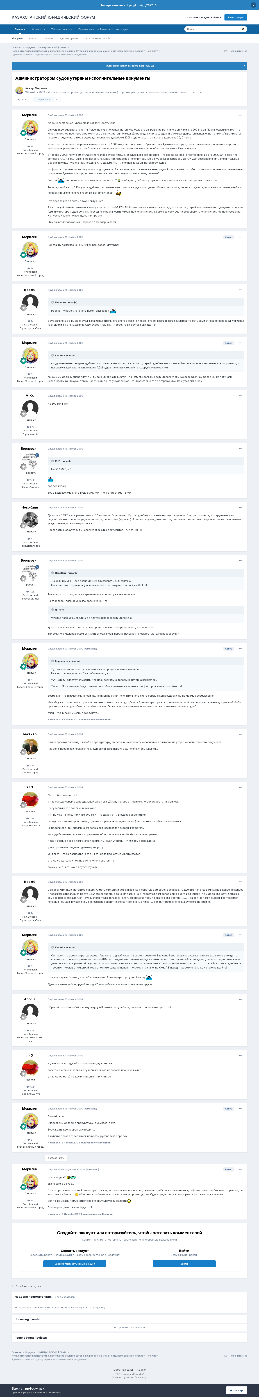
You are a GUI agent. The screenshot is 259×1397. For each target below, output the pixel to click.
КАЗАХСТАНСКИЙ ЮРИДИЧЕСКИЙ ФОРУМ (53, 17)
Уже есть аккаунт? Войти (204, 17)
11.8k (30, 479)
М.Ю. (30, 396)
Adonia (29, 999)
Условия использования (46, 1392)
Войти (184, 1263)
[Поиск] (202, 29)
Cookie (141, 1369)
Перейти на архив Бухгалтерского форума (103, 29)
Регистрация (236, 17)
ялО (29, 787)
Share (23, 99)
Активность (38, 29)
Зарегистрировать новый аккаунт (75, 1263)
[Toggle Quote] (52, 302)
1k (30, 321)
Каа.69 (29, 290)
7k (30, 538)
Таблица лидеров (61, 29)
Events (33, 38)
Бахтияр (30, 734)
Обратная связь (123, 1369)
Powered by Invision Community (129, 1377)
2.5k (30, 1030)
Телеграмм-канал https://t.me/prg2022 (127, 5)
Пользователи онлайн (97, 38)
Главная (20, 31)
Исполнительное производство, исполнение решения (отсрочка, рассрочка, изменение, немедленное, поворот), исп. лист (126, 92)
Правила (48, 38)
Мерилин (41, 88)
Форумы (17, 38)
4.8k (30, 765)
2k (30, 146)
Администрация (69, 38)
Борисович (29, 448)
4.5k (30, 427)
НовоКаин (30, 507)
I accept (237, 1390)
